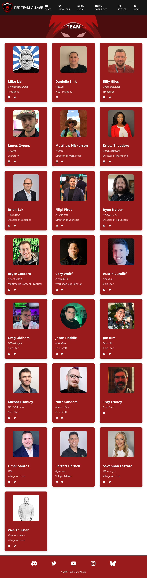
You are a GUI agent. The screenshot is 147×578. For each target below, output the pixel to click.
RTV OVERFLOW (101, 8)
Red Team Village (77, 571)
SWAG (136, 8)
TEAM (48, 8)
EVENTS (122, 8)
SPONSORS (64, 8)
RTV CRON (80, 8)
